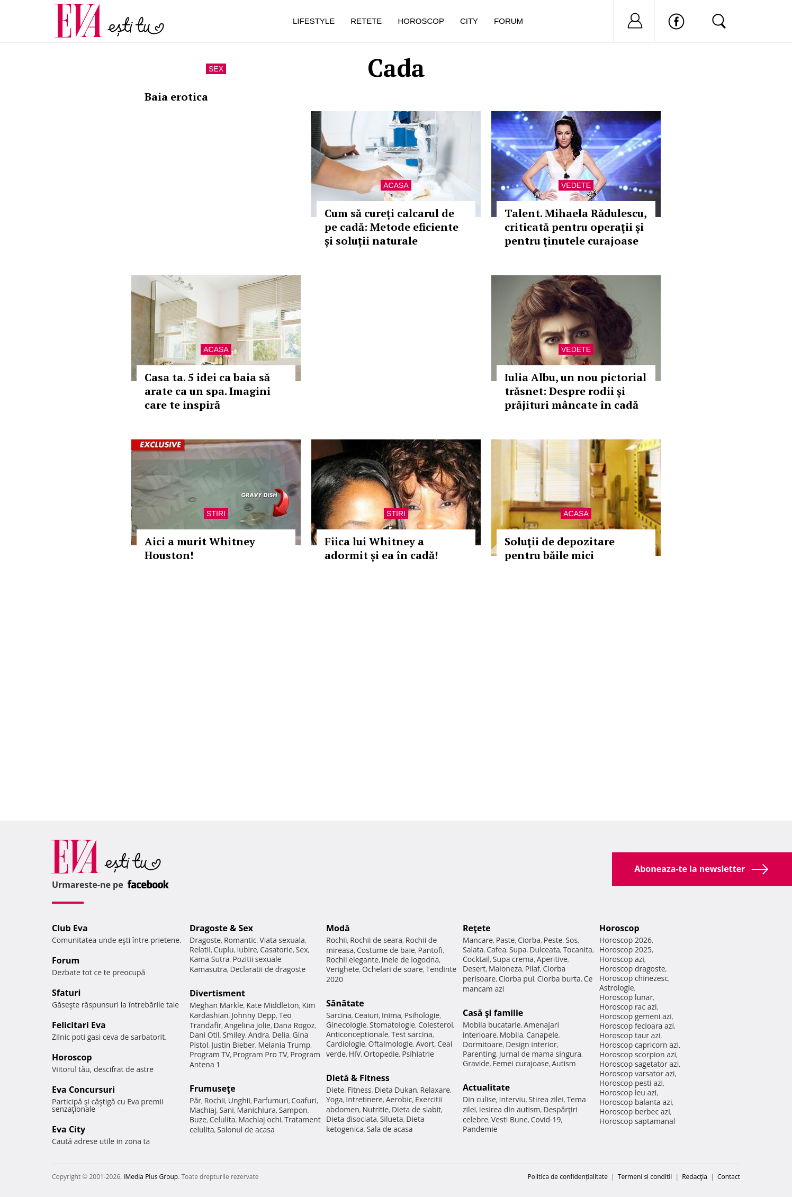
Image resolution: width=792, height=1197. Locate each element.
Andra (258, 1035)
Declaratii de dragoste (268, 969)
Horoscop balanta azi (635, 1102)
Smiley (233, 1035)
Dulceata (544, 949)
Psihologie (422, 1015)
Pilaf (532, 969)
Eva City (68, 1129)
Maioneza (505, 969)
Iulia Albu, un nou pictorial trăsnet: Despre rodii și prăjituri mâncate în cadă (575, 391)
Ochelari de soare (392, 969)
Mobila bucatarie (492, 1025)
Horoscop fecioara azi (636, 1026)
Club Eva (70, 928)
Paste (505, 940)
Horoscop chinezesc (633, 978)
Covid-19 (546, 1119)
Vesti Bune (509, 1119)
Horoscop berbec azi (634, 1111)
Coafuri (304, 1100)
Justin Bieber (233, 1045)
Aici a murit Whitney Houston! (200, 548)
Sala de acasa (389, 1129)
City (469, 20)
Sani (226, 1110)
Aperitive (552, 959)
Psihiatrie (418, 1054)
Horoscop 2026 (625, 940)
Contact (728, 1176)
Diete (335, 1090)
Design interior (531, 1044)
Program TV (210, 1054)
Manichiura (256, 1110)
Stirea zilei (545, 1099)
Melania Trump (284, 1045)
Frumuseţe (213, 1088)
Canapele (542, 1035)
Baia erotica (176, 96)
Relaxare (435, 1090)
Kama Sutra (209, 959)
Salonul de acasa (246, 1129)
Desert (474, 969)
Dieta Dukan (395, 1090)
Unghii (239, 1100)
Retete (366, 20)
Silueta (391, 1119)
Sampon (293, 1110)
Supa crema (513, 959)
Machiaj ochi (259, 1119)
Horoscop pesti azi (631, 1083)
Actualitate (486, 1087)
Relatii (200, 949)
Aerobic (399, 1099)
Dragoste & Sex (221, 928)
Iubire (247, 949)
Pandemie (480, 1129)
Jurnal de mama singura (540, 1054)
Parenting (479, 1054)
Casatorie (276, 949)
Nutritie (375, 1109)
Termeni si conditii (645, 1176)
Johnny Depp (253, 1015)
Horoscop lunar (626, 997)
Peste (553, 940)
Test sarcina (412, 1034)
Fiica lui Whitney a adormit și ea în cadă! (381, 548)
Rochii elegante (352, 960)
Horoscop (421, 20)
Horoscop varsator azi (636, 1073)
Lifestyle (314, 20)
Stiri (216, 513)
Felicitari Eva (79, 1025)
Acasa (395, 185)
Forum (508, 20)
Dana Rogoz (294, 1025)
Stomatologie (392, 1025)
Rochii (214, 1100)
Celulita (223, 1119)
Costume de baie (386, 950)
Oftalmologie (390, 1044)
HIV (355, 1054)
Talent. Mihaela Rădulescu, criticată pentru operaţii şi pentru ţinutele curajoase (575, 227)
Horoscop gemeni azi (635, 1016)
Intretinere (364, 1099)
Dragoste (205, 940)
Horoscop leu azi (627, 1092)
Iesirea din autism (510, 1109)
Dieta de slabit (416, 1109)
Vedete (576, 185)
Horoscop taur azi (629, 1035)
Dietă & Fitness (358, 1078)
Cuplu (224, 949)
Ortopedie (381, 1054)
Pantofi (430, 950)
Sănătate (345, 1003)
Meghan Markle (217, 1005)
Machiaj (203, 1110)
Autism (564, 1063)
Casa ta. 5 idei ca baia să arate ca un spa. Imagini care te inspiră (208, 391)
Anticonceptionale (357, 1034)
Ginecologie (346, 1025)
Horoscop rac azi (628, 1007)
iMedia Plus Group (150, 1176)
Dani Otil (205, 1035)
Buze (198, 1119)
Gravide (476, 1063)
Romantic (240, 940)
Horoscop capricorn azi (639, 1045)
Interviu (512, 1099)
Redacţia (694, 1176)
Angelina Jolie (247, 1025)
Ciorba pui (516, 979)
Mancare (478, 940)
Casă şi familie (493, 1013)
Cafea (496, 949)
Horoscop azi (621, 959)
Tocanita (577, 949)
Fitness (359, 1090)
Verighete (342, 969)
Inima (391, 1015)
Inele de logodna (410, 960)
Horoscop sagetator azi (639, 1064)
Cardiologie (345, 1044)
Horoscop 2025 (625, 949)
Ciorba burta (559, 979)
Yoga (334, 1099)
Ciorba (529, 940)
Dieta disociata (351, 1119)
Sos (571, 940)
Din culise (479, 1099)
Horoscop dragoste (632, 969)
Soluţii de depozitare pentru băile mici (560, 548)
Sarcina (339, 1015)
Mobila (511, 1035)
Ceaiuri (367, 1015)
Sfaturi (66, 992)
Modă (338, 928)
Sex (216, 69)
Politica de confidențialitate (568, 1176)
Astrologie (616, 988)
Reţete (477, 928)
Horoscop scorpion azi (637, 1054)
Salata (473, 949)
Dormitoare (483, 1044)
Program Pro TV (260, 1054)
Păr (195, 1100)
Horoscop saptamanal (637, 1121)
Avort (425, 1044)
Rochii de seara (376, 940)
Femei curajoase (520, 1063)
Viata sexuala (282, 940)
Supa (518, 949)
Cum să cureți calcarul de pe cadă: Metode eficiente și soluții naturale (391, 227)
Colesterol (435, 1025)
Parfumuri (271, 1100)
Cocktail (476, 959)
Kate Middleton (272, 1005)
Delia (281, 1035)
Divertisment (217, 993)
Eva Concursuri (83, 1089)
